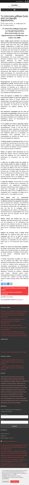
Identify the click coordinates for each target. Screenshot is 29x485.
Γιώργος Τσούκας (9, 23)
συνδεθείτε (20, 299)
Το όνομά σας (4, 414)
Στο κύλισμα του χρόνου (8, 25)
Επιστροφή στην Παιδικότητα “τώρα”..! (11, 325)
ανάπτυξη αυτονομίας (12, 387)
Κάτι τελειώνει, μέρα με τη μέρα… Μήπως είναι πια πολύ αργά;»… (13, 328)
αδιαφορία (4, 403)
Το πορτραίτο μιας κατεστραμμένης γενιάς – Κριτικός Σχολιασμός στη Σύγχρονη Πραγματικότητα (13, 321)
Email (2, 419)
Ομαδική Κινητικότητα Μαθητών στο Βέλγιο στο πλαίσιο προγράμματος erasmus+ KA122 (14, 460)
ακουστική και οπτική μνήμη (19, 400)
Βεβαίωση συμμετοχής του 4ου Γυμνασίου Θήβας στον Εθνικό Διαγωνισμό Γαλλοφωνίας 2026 (14, 456)
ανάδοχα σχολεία (12, 379)
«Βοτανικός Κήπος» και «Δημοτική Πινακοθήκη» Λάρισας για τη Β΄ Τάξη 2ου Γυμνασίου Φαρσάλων (14, 452)
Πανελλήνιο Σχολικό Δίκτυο (9, 441)
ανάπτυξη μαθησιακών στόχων (10, 398)
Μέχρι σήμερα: (5, 438)
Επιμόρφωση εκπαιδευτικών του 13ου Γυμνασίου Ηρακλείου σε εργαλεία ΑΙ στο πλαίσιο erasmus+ (14, 465)
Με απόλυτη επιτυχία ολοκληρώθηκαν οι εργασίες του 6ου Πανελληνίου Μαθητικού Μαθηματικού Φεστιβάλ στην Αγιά (14, 447)
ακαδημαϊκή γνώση (10, 390)
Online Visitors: (5, 433)
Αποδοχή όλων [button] (14, 481)
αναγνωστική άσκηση (14, 403)
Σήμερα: (3, 435)
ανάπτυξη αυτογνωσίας (8, 377)
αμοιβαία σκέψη (6, 383)
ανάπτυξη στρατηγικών (16, 396)
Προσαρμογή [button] (6, 481)
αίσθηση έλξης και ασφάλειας (19, 381)
